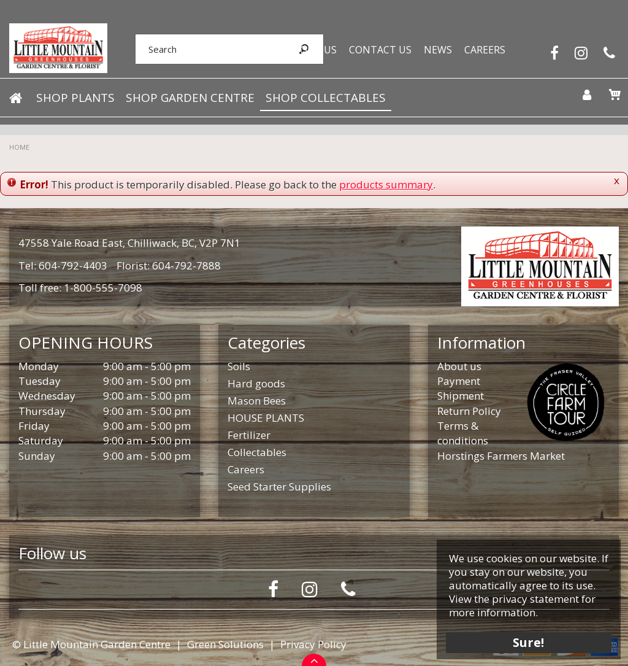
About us (459, 366)
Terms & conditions (462, 433)
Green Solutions (225, 644)
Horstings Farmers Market (501, 456)
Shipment (460, 396)
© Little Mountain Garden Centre (91, 644)
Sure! (524, 637)
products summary (386, 184)
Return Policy (469, 411)
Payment (458, 381)
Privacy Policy (313, 644)
